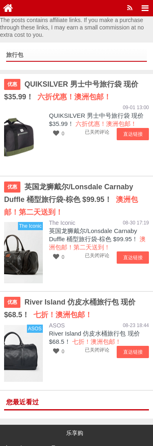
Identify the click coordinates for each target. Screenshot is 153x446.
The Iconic (62, 208)
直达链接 (134, 133)
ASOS (57, 310)
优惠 (12, 84)
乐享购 (74, 418)
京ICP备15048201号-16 (34, 429)
